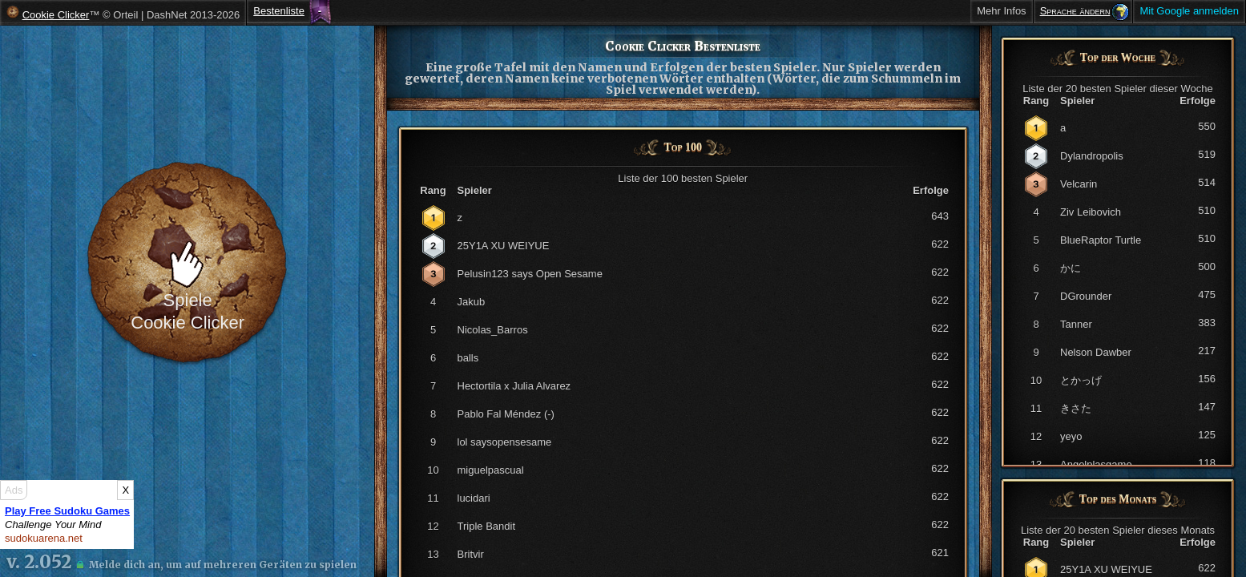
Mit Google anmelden (1189, 11)
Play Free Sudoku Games (67, 511)
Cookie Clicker (56, 15)
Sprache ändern (1075, 11)
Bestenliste (278, 11)
